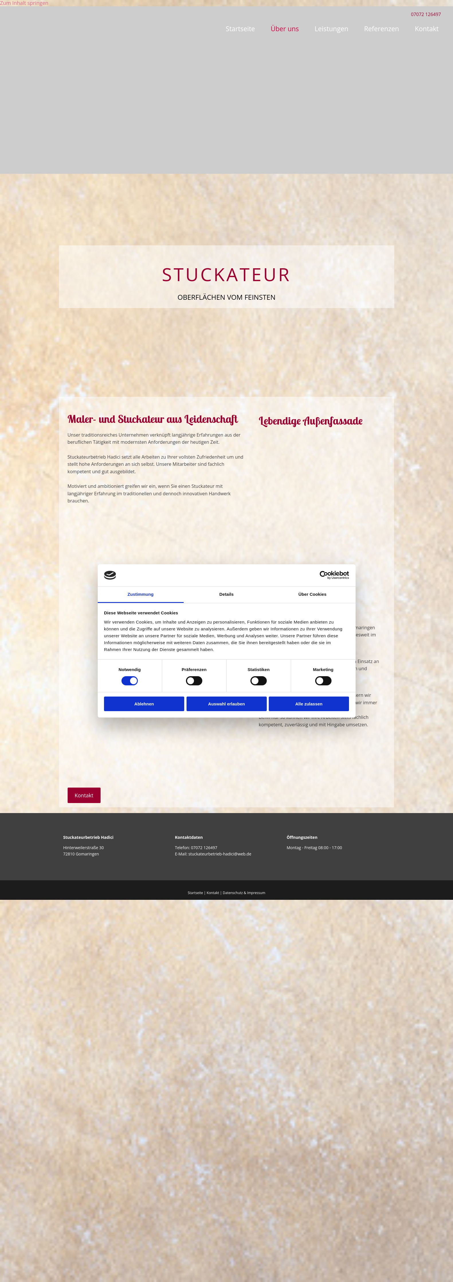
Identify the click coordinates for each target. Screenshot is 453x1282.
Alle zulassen (308, 703)
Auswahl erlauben (226, 703)
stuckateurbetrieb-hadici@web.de (220, 854)
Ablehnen (144, 703)
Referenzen (381, 28)
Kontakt (427, 28)
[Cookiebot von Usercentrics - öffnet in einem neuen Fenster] (324, 575)
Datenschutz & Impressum (244, 892)
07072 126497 (204, 847)
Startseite (240, 28)
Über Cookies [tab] (313, 594)
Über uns (285, 28)
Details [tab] (226, 594)
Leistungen (331, 28)
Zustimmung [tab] (141, 594)
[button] (84, 795)
